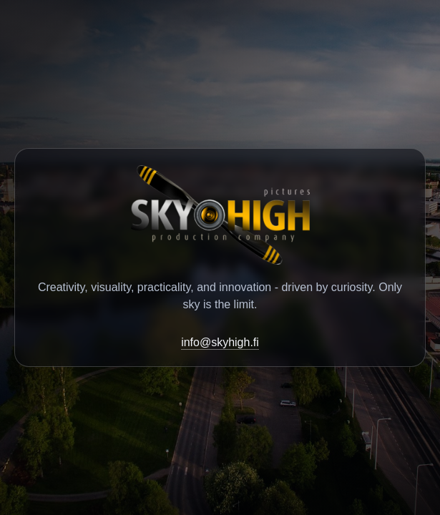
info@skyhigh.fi (220, 342)
